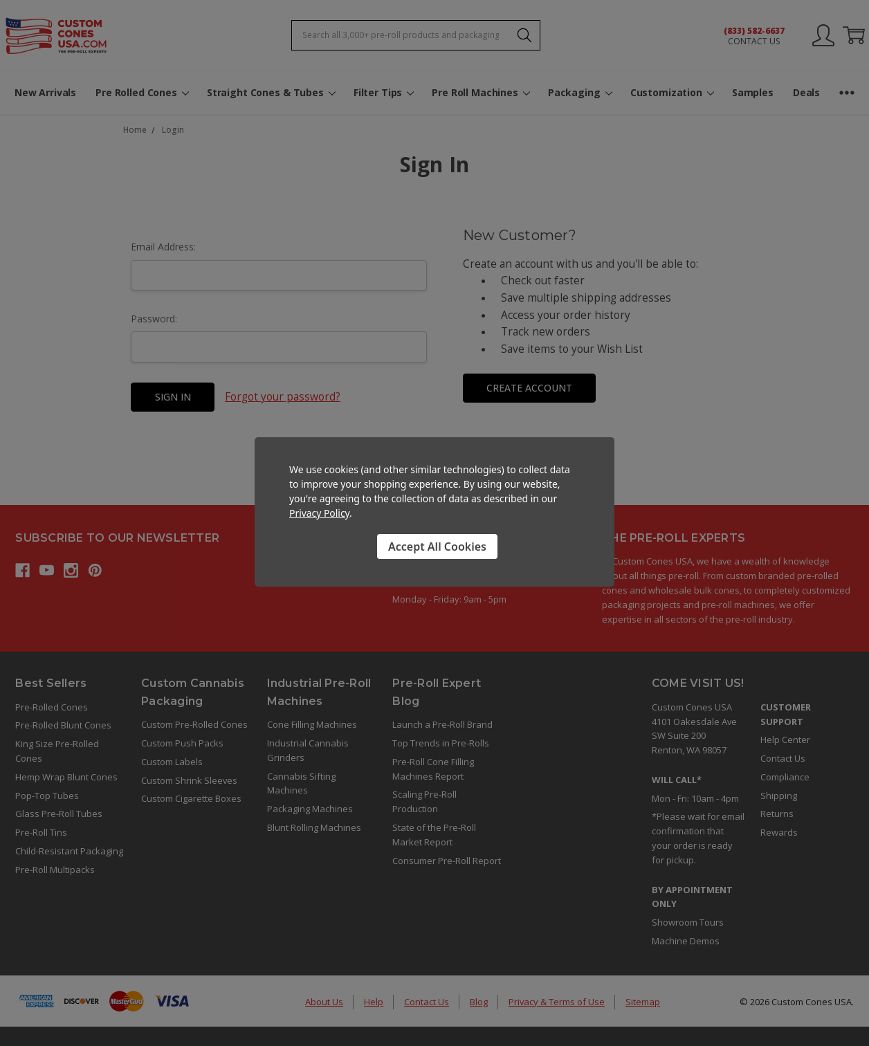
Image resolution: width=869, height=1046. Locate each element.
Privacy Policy (319, 513)
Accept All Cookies (437, 546)
